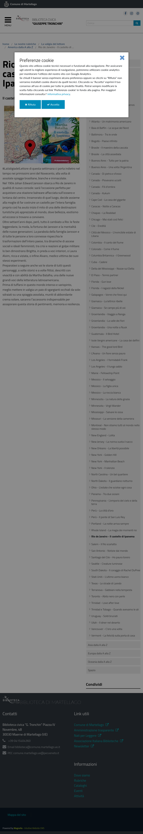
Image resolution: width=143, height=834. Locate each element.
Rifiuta (33, 106)
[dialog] (71, 84)
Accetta (56, 106)
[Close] (122, 57)
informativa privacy (58, 94)
